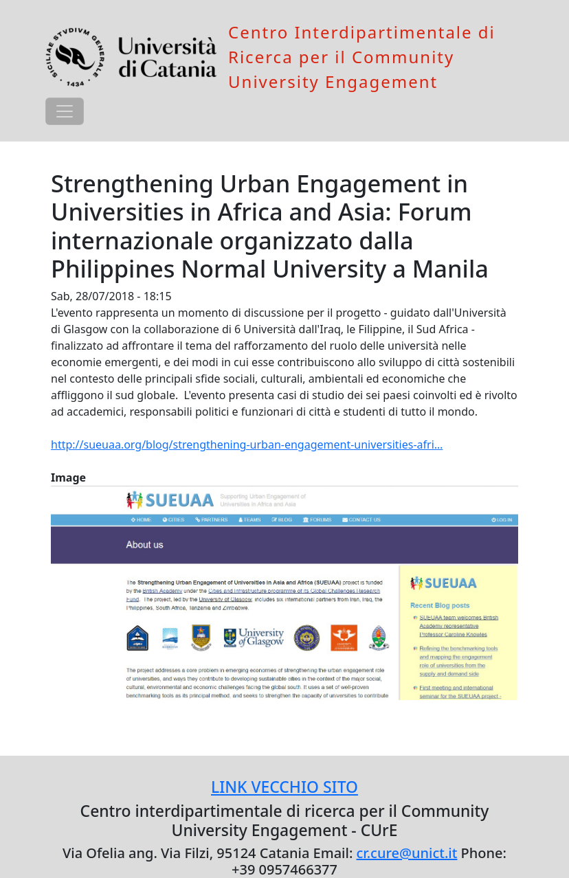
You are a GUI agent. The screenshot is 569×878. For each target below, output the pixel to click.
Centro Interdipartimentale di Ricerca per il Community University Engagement (361, 57)
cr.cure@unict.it (407, 853)
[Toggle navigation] (64, 111)
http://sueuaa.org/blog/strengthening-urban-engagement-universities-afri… (247, 444)
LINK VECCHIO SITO (284, 787)
